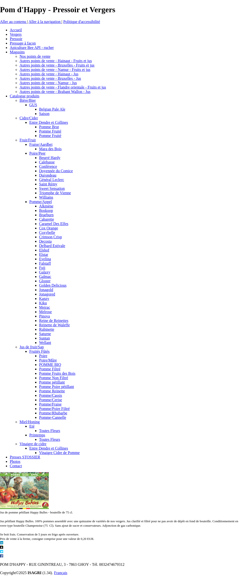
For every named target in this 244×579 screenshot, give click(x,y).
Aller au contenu (13, 22)
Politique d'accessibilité (81, 22)
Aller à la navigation (45, 22)
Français (60, 573)
